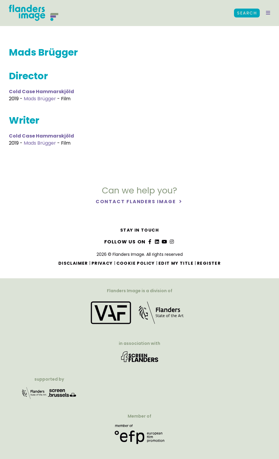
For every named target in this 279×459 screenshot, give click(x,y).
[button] (268, 13)
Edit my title (175, 263)
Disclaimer (73, 263)
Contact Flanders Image (136, 201)
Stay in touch (139, 230)
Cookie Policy (135, 263)
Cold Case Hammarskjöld (41, 91)
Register (209, 263)
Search (247, 13)
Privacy (102, 263)
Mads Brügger (40, 98)
